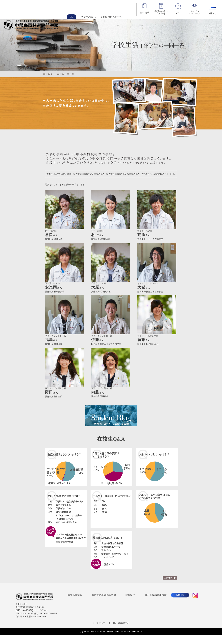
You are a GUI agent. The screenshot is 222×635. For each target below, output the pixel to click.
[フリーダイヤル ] (32, 610)
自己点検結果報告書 (155, 595)
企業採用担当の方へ (111, 16)
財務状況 (130, 595)
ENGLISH (180, 595)
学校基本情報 (75, 595)
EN (71, 16)
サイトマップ (99, 623)
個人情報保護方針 (121, 623)
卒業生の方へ (88, 16)
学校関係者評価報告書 (104, 595)
